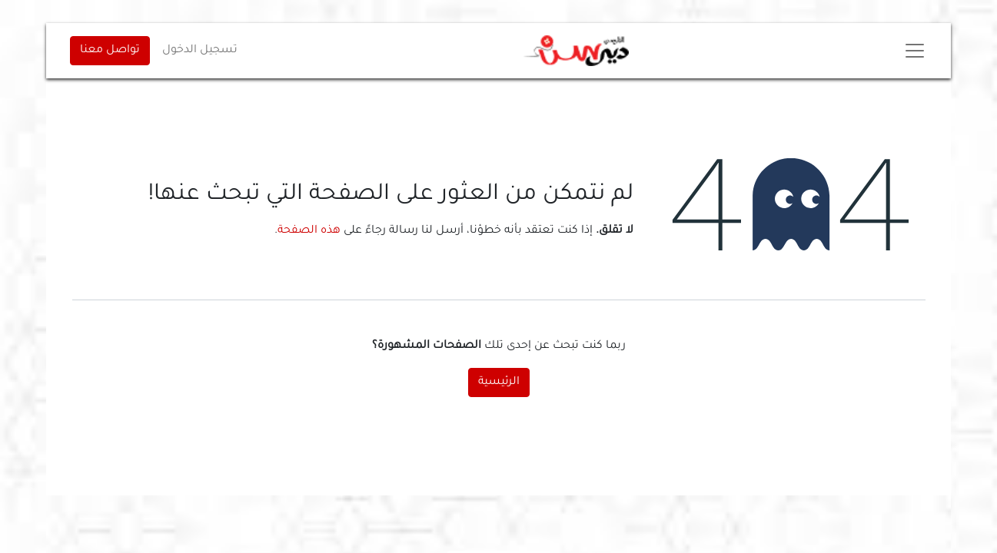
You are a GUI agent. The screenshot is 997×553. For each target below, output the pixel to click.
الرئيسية (499, 382)
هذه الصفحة (309, 231)
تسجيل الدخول (200, 51)
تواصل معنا (110, 51)
